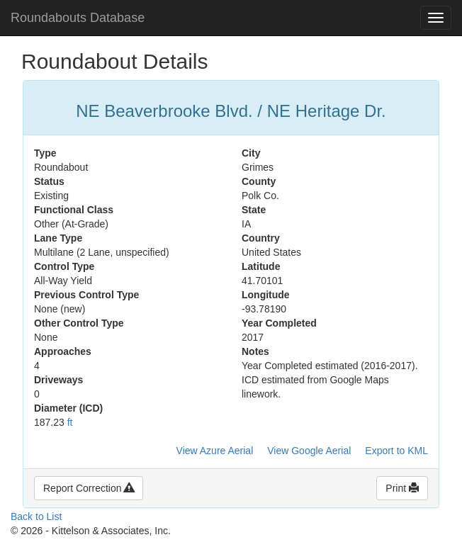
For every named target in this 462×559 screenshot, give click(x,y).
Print (402, 488)
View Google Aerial (309, 450)
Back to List (36, 516)
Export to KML (396, 450)
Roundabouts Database (78, 18)
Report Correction (88, 488)
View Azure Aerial (215, 450)
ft (70, 422)
